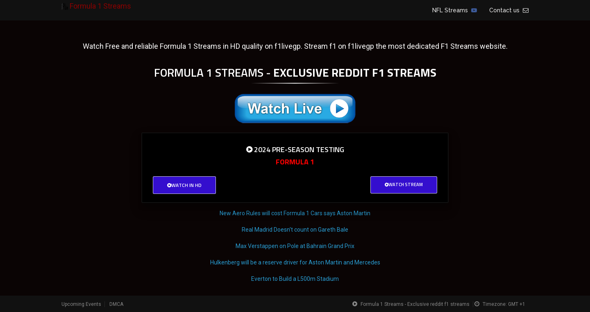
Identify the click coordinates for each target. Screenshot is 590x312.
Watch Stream (404, 184)
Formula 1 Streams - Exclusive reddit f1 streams (415, 304)
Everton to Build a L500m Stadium (295, 279)
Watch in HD (184, 185)
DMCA (116, 304)
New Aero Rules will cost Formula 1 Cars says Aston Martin (295, 213)
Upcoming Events (81, 304)
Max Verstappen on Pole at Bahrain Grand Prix (295, 246)
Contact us (509, 10)
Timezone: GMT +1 (504, 304)
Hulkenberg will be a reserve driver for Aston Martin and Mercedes (295, 262)
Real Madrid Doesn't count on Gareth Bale (295, 229)
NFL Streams (454, 10)
